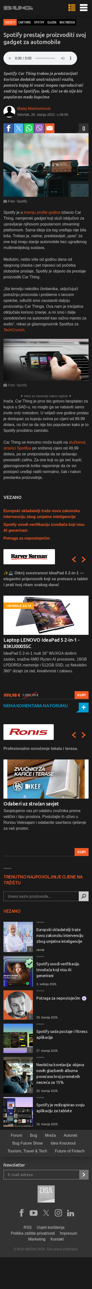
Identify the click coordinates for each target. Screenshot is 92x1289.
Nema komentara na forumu (35, 705)
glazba (51, 22)
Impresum (68, 1233)
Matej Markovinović (34, 108)
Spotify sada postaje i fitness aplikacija (61, 1034)
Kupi (82, 695)
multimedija (67, 22)
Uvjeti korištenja (51, 1227)
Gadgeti (10, 22)
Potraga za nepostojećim (26, 538)
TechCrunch (13, 330)
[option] (46, 634)
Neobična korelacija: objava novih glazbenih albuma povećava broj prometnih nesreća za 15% (60, 1074)
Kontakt (57, 1239)
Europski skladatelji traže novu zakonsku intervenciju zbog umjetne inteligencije (59, 935)
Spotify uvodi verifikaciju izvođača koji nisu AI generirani (57, 970)
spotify (39, 22)
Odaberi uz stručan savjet (31, 803)
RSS (28, 1227)
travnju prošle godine (42, 212)
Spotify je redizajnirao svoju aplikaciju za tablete (60, 1108)
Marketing (36, 1239)
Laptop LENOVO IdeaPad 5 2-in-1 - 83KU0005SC (41, 643)
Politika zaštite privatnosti (33, 1233)
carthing (24, 22)
